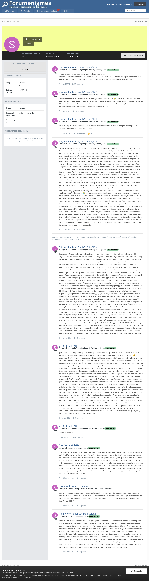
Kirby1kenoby (96, 70)
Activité (26, 11)
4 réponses (78, 418)
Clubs (68, 11)
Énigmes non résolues (49, 10)
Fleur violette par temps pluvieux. (88, 237)
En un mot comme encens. (74, 486)
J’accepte (136, 571)
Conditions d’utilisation (64, 573)
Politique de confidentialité (41, 573)
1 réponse (81, 506)
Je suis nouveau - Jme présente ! (98, 489)
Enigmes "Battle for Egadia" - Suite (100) (78, 67)
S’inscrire (140, 4)
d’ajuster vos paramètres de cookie (89, 575)
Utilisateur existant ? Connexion (119, 4)
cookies (22, 575)
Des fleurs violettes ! (68, 346)
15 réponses (77, 84)
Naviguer (10, 11)
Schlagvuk (63, 70)
